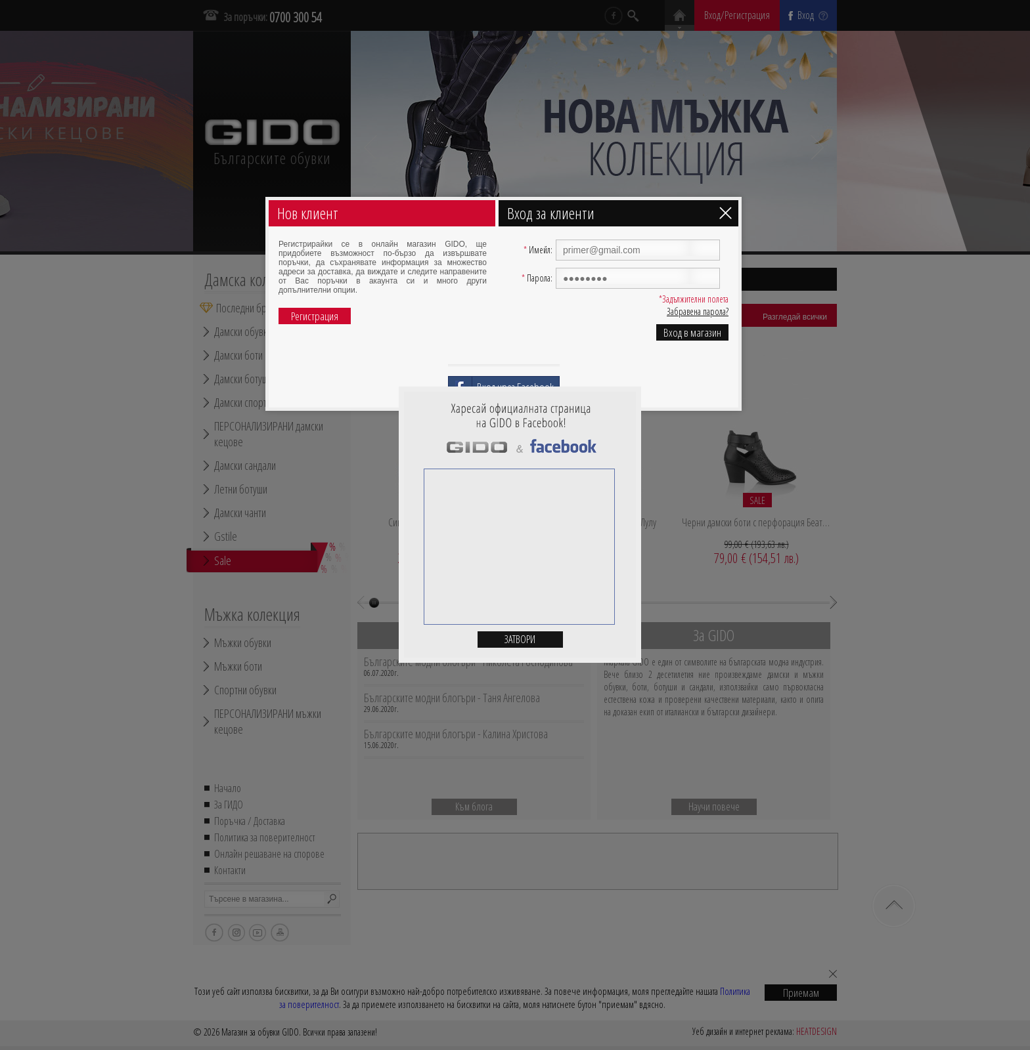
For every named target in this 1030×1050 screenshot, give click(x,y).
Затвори (519, 639)
